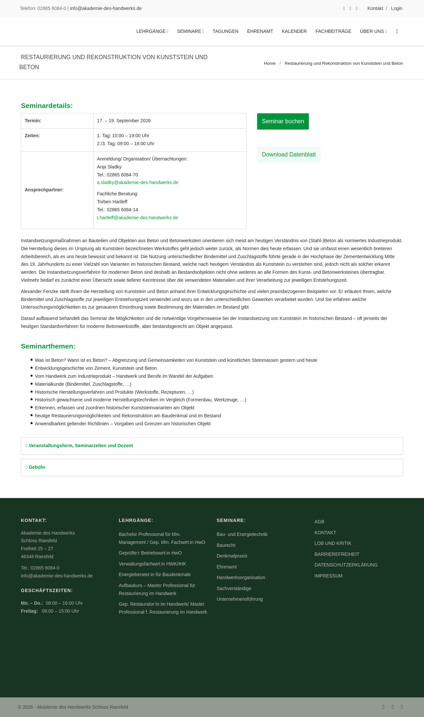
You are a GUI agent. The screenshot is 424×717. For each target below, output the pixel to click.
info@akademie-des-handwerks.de (106, 8)
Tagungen (226, 31)
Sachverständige (234, 588)
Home (269, 63)
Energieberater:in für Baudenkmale (155, 574)
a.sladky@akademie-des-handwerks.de (137, 182)
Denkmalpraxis (232, 556)
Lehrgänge (151, 31)
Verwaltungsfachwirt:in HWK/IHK (152, 563)
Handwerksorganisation (241, 577)
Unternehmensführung (240, 599)
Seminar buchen (283, 121)
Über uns (372, 31)
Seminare (189, 31)
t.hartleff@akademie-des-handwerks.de (137, 217)
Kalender (294, 31)
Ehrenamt (260, 31)
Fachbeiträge (333, 31)
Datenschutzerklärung (346, 564)
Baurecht (226, 545)
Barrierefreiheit (337, 554)
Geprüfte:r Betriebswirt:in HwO (150, 553)
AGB (319, 521)
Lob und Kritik (333, 543)
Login (396, 8)
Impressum (329, 575)
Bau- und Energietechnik (242, 534)
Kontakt (375, 8)
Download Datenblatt (286, 155)
